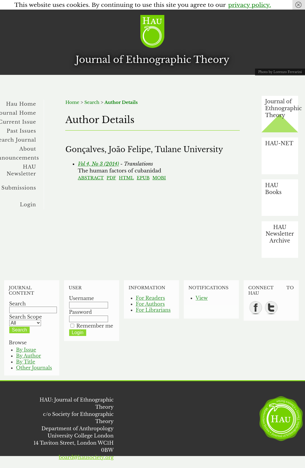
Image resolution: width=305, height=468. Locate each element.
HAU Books (273, 189)
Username (81, 298)
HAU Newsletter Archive (279, 234)
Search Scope (25, 320)
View (202, 298)
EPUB (143, 178)
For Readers (150, 298)
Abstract (91, 178)
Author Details (121, 102)
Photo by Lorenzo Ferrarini (280, 72)
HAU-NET (279, 143)
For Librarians (153, 310)
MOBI (159, 178)
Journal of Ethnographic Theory (153, 59)
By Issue (26, 350)
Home (72, 102)
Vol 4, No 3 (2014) (98, 164)
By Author (28, 356)
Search (91, 102)
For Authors (150, 304)
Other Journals (34, 368)
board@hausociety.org (86, 457)
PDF (111, 178)
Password (80, 312)
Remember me (94, 326)
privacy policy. (249, 4)
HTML (126, 178)
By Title (25, 362)
